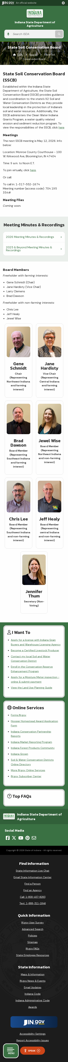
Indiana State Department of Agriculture (35, 24)
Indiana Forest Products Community (33, 748)
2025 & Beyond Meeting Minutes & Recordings (29, 248)
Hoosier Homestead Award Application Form (34, 723)
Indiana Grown (19, 754)
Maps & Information (32, 974)
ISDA (20, 54)
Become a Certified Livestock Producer (35, 650)
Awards (32, 1007)
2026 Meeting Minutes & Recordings (30, 237)
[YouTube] (20, 838)
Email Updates (32, 987)
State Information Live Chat (32, 870)
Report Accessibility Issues (33, 1040)
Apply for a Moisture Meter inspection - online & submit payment (35, 679)
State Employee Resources (32, 955)
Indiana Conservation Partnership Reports (31, 734)
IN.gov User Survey (32, 922)
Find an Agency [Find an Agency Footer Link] (32, 890)
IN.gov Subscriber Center (26, 776)
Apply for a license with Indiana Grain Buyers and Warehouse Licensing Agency (36, 642)
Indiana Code (33, 993)
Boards (33, 54)
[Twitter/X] (14, 838)
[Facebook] (8, 838)
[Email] (34, 838)
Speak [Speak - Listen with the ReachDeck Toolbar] (32, 1050)
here (61, 127)
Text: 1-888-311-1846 (32, 903)
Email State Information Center (32, 877)
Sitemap (32, 942)
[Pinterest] (27, 838)
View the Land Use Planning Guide (31, 687)
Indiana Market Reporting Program (31, 742)
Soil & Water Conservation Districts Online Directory (32, 762)
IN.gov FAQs (32, 948)
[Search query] (32, 34)
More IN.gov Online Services (28, 770)
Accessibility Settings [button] (33, 1033)
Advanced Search (32, 929)
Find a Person (32, 883)
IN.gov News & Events (33, 980)
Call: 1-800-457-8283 (32, 897)
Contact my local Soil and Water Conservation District (30, 658)
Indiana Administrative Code (33, 1000)
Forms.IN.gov (18, 715)
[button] (64, 2)
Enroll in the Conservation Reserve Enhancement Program (32, 669)
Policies (32, 935)
